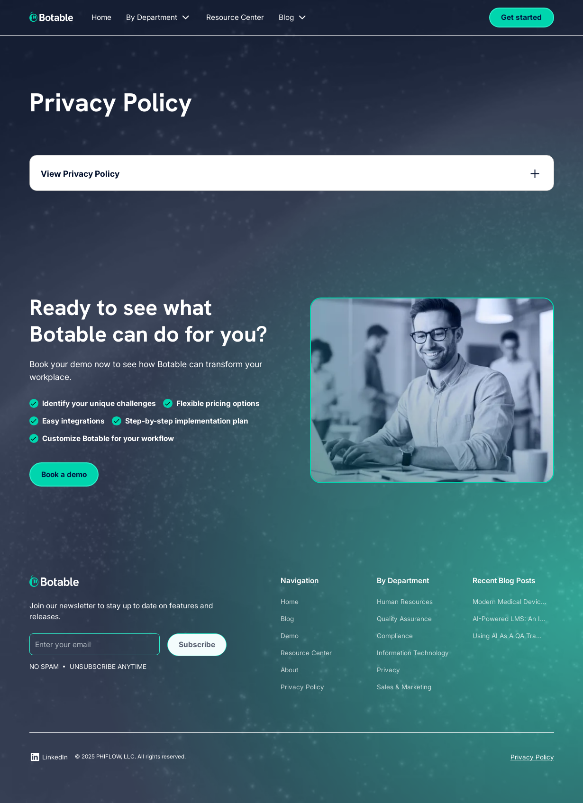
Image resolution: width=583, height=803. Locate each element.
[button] (158, 17)
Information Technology (413, 653)
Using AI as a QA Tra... (507, 636)
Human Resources (405, 601)
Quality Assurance (404, 619)
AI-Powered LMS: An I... (509, 619)
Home (290, 601)
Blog (287, 619)
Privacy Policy (302, 687)
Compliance (395, 636)
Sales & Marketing (404, 687)
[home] (51, 16)
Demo (290, 636)
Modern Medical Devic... (510, 601)
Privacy (388, 670)
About (289, 670)
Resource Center (306, 653)
